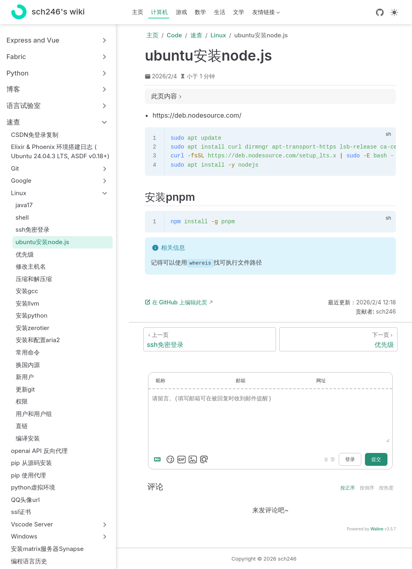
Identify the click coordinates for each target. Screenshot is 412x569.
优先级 (25, 254)
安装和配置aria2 (38, 340)
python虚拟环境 (33, 487)
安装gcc (27, 291)
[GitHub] (379, 12)
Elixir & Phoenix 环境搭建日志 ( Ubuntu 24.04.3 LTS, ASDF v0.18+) (60, 151)
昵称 (160, 380)
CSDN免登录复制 (34, 135)
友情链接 (265, 13)
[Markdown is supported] (159, 459)
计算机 (159, 11)
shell (22, 217)
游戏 (181, 11)
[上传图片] (193, 459)
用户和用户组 (34, 414)
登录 (350, 459)
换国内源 (28, 365)
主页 (137, 11)
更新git (25, 389)
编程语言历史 (29, 561)
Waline (377, 528)
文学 (238, 11)
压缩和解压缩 (34, 279)
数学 (200, 11)
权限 (22, 401)
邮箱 (240, 380)
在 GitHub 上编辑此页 (176, 302)
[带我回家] (48, 12)
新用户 (25, 377)
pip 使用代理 (28, 475)
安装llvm (27, 303)
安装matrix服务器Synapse (47, 549)
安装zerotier (32, 328)
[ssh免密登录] (209, 339)
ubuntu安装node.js (42, 242)
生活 (219, 11)
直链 (22, 426)
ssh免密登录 (33, 229)
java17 (24, 205)
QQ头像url (25, 500)
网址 (321, 380)
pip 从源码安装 (31, 463)
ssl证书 (21, 512)
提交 (376, 459)
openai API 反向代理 (39, 451)
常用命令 (28, 352)
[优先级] (338, 339)
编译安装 (28, 438)
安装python (31, 315)
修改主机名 (31, 266)
